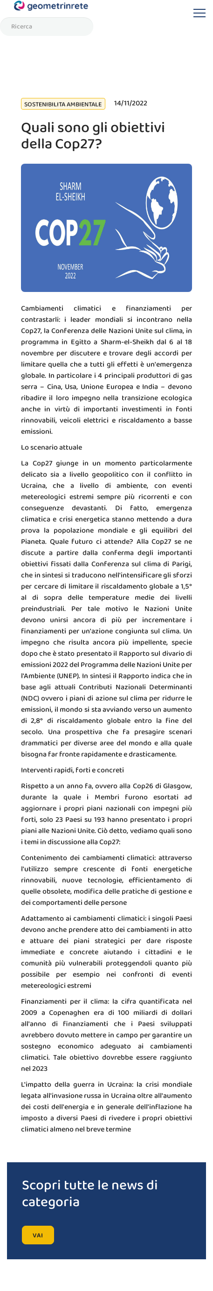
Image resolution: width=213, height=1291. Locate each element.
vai (38, 1235)
